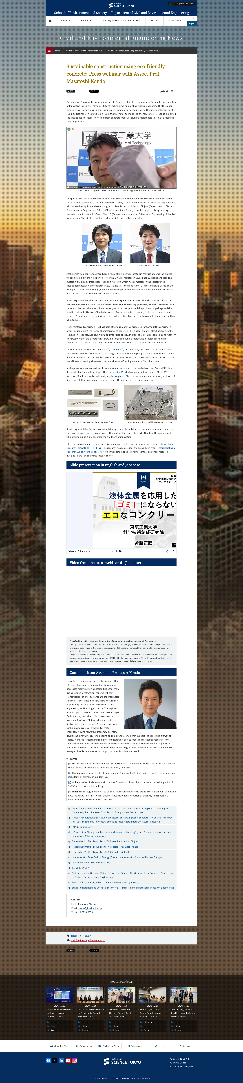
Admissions (175, 20)
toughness (121, 376)
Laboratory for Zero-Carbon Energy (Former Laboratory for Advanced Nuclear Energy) (117, 857)
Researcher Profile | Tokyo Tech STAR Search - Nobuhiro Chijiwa (105, 841)
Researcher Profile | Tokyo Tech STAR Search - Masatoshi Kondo (105, 846)
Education (86, 20)
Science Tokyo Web (181, 1058)
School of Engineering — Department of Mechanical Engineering (105, 882)
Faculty (87, 935)
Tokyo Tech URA (80, 867)
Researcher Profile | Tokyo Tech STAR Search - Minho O (100, 852)
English (192, 23)
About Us (65, 20)
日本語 (192, 18)
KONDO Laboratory (82, 826)
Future (154, 20)
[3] (69, 782)
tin (106, 349)
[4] (69, 791)
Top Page (50, 21)
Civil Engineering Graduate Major (88, 940)
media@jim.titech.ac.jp (90, 908)
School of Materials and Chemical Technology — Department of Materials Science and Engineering (123, 887)
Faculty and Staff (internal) (184, 1066)
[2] (69, 772)
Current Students (180, 1062)
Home (57, 50)
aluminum (116, 349)
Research (76, 935)
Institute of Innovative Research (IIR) (91, 862)
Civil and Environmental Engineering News (84, 50)
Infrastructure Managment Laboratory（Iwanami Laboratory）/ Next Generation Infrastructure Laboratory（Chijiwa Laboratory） (121, 834)
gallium (118, 372)
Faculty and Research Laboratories (121, 20)
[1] (69, 763)
